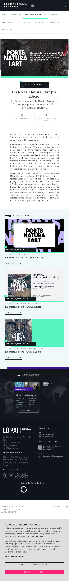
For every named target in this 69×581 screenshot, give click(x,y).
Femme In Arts (24, 22)
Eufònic (53, 15)
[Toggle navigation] (33, 5)
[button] (64, 5)
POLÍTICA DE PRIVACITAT (12, 507)
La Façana (38, 22)
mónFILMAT (7, 29)
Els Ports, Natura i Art (35, 15)
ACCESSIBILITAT (8, 512)
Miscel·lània (53, 22)
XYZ (18, 29)
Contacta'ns (28, 411)
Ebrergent (16, 15)
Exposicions (7, 22)
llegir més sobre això (14, 556)
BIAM (4, 15)
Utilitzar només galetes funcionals (34, 564)
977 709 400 (10, 445)
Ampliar (13, 264)
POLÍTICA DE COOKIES (11, 509)
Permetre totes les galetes (34, 572)
